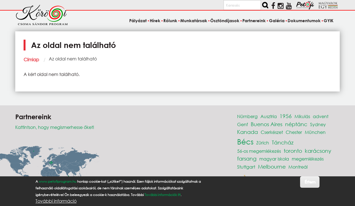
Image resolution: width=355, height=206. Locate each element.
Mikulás (302, 116)
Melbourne (272, 166)
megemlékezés (308, 159)
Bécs (245, 141)
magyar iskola (274, 159)
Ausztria (268, 116)
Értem (310, 181)
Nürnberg (247, 116)
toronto (293, 150)
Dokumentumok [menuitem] (304, 20)
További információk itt (162, 194)
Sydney (318, 124)
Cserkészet (272, 132)
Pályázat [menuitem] (138, 20)
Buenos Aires (266, 124)
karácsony (318, 150)
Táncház (282, 142)
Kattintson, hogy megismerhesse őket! (54, 127)
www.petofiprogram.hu (57, 181)
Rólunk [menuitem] (170, 20)
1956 (286, 116)
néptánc (296, 124)
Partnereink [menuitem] (254, 20)
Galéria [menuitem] (277, 20)
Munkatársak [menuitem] (193, 20)
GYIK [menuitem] (328, 20)
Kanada (247, 132)
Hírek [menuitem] (155, 20)
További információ (56, 201)
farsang (247, 158)
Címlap (31, 59)
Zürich (262, 143)
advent (320, 116)
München (315, 132)
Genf (242, 124)
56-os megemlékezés (259, 151)
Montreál (298, 167)
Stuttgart (246, 167)
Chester (294, 132)
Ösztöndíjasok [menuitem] (224, 20)
